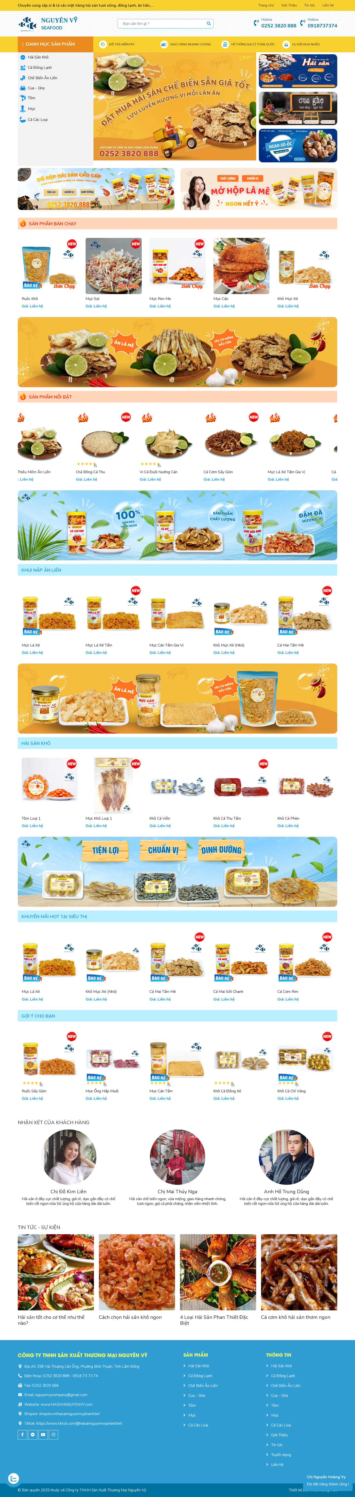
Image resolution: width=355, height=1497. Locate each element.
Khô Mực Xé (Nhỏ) (229, 645)
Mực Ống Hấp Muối (102, 1091)
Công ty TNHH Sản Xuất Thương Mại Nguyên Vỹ (106, 1490)
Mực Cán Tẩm (161, 1091)
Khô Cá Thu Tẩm (227, 818)
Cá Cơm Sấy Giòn (228, 472)
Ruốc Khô (94, 299)
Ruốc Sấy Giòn (34, 1091)
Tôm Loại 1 (31, 818)
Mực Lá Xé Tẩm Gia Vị (296, 472)
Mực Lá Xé (31, 645)
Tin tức (309, 5)
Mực (27, 109)
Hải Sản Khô (34, 57)
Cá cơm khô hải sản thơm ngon (295, 1317)
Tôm (27, 98)
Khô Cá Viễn (159, 818)
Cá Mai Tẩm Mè (290, 645)
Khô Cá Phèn (288, 818)
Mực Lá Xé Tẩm (99, 645)
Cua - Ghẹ (32, 88)
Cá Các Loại (34, 119)
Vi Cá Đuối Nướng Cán (168, 472)
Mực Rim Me (224, 299)
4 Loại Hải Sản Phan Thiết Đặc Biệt (214, 1320)
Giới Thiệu (289, 5)
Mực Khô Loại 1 (99, 818)
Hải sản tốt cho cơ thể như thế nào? (51, 1320)
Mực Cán (284, 299)
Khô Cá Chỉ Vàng (291, 1091)
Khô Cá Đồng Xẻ (227, 1091)
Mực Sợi (156, 299)
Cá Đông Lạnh (36, 67)
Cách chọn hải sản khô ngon (130, 1317)
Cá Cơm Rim (287, 991)
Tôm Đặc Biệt (33, 299)
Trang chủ (266, 5)
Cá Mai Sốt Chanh (228, 991)
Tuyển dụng (278, 1455)
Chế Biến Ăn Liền (38, 78)
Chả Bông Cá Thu (100, 472)
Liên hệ (328, 5)
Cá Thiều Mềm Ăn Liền (41, 472)
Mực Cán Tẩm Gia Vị (166, 645)
